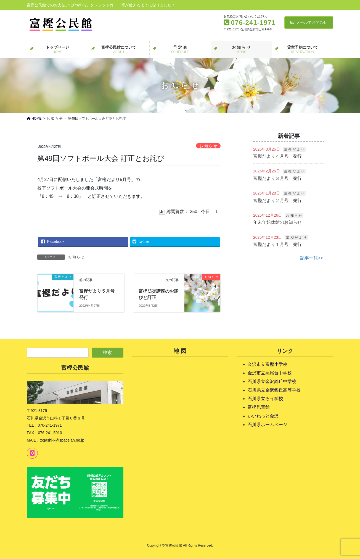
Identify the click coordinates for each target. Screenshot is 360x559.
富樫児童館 (259, 407)
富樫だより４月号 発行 (277, 156)
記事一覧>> (311, 258)
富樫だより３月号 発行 (277, 178)
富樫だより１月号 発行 (277, 244)
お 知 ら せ (208, 146)
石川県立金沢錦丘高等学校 (274, 390)
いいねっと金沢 (263, 416)
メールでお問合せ (308, 22)
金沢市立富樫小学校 (267, 364)
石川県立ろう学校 (265, 398)
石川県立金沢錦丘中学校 (272, 381)
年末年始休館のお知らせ (277, 222)
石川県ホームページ (267, 424)
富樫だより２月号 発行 (277, 200)
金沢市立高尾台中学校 (270, 373)
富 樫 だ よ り (294, 149)
